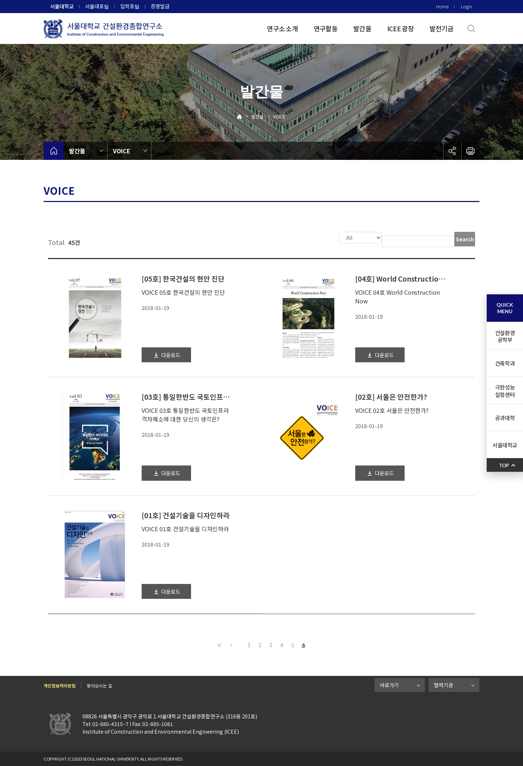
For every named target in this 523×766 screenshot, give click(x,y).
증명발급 (160, 6)
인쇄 (470, 151)
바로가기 (389, 684)
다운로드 (170, 354)
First (219, 644)
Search (465, 239)
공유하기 (452, 151)
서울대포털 (97, 6)
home (54, 151)
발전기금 (441, 28)
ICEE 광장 (400, 28)
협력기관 (443, 684)
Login (466, 6)
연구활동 (325, 28)
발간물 (362, 28)
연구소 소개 (282, 28)
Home (442, 6)
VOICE (279, 116)
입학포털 (129, 6)
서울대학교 (62, 6)
